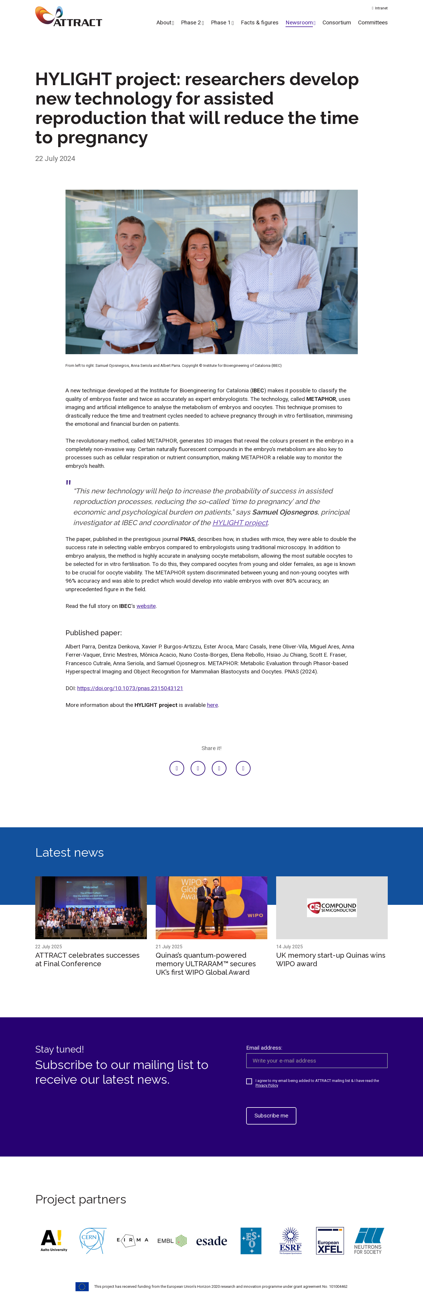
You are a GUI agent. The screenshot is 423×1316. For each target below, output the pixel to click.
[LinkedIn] (176, 768)
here (212, 705)
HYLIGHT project (240, 522)
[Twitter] (198, 768)
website (146, 606)
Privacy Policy (267, 1085)
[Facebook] (219, 768)
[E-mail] (243, 768)
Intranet (380, 8)
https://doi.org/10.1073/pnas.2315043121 (130, 688)
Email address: (317, 1056)
